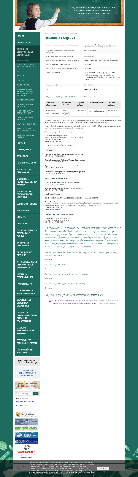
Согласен (103, 468)
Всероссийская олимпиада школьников (24, 302)
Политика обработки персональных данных (27, 233)
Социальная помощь (27, 203)
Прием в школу (24, 42)
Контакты (21, 216)
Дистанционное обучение (24, 254)
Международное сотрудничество (26, 124)
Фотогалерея (23, 210)
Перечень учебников (26, 162)
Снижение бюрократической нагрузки (25, 330)
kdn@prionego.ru (55, 209)
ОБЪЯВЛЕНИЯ (22, 223)
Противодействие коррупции (25, 351)
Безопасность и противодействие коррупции (25, 194)
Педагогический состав (23, 85)
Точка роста (22, 156)
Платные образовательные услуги (26, 100)
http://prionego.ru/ (112, 110)
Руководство (20, 80)
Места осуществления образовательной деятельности (27, 264)
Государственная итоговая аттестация (26, 292)
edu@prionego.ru (55, 141)
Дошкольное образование (23, 244)
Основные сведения (23, 60)
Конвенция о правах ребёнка (24, 401)
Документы (20, 71)
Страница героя (24, 149)
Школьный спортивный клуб (25, 276)
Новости (21, 142)
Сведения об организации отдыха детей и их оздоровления (27, 316)
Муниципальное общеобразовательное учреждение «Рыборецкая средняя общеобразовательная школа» (93, 10)
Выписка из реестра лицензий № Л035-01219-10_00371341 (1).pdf (74, 300)
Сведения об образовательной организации (25, 51)
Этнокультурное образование (24, 171)
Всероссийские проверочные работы (27, 341)
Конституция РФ (20, 405)
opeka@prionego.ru (56, 194)
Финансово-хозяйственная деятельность (25, 105)
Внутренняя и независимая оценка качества (27, 181)
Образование (20, 76)
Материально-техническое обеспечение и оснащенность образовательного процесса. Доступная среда (25, 92)
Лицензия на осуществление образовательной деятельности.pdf (74, 303)
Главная (20, 35)
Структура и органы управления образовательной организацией (26, 66)
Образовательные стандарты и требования (25, 136)
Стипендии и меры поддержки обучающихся (25, 118)
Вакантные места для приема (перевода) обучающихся (25, 112)
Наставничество (24, 283)
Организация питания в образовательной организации (26, 130)
